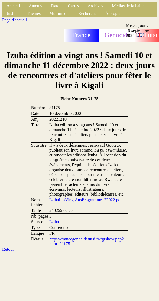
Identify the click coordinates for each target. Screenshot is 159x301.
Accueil (13, 6)
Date (55, 6)
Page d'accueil (14, 20)
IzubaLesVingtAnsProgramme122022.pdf (85, 199)
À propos (113, 13)
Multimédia (59, 13)
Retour (8, 249)
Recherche (87, 13)
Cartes (73, 6)
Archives (95, 6)
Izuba (54, 222)
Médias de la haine (128, 6)
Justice (12, 13)
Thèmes (34, 13)
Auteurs (36, 6)
